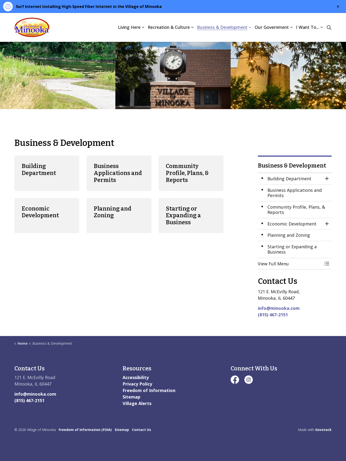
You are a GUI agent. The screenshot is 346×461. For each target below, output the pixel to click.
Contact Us (141, 429)
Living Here (129, 27)
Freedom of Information (149, 390)
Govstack (323, 429)
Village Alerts (137, 403)
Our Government (272, 27)
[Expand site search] (329, 27)
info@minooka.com (279, 308)
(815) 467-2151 (273, 315)
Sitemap (131, 397)
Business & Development (222, 27)
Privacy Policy (137, 384)
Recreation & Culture (169, 27)
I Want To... (307, 27)
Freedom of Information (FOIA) (85, 429)
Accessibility (136, 377)
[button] (290, 263)
